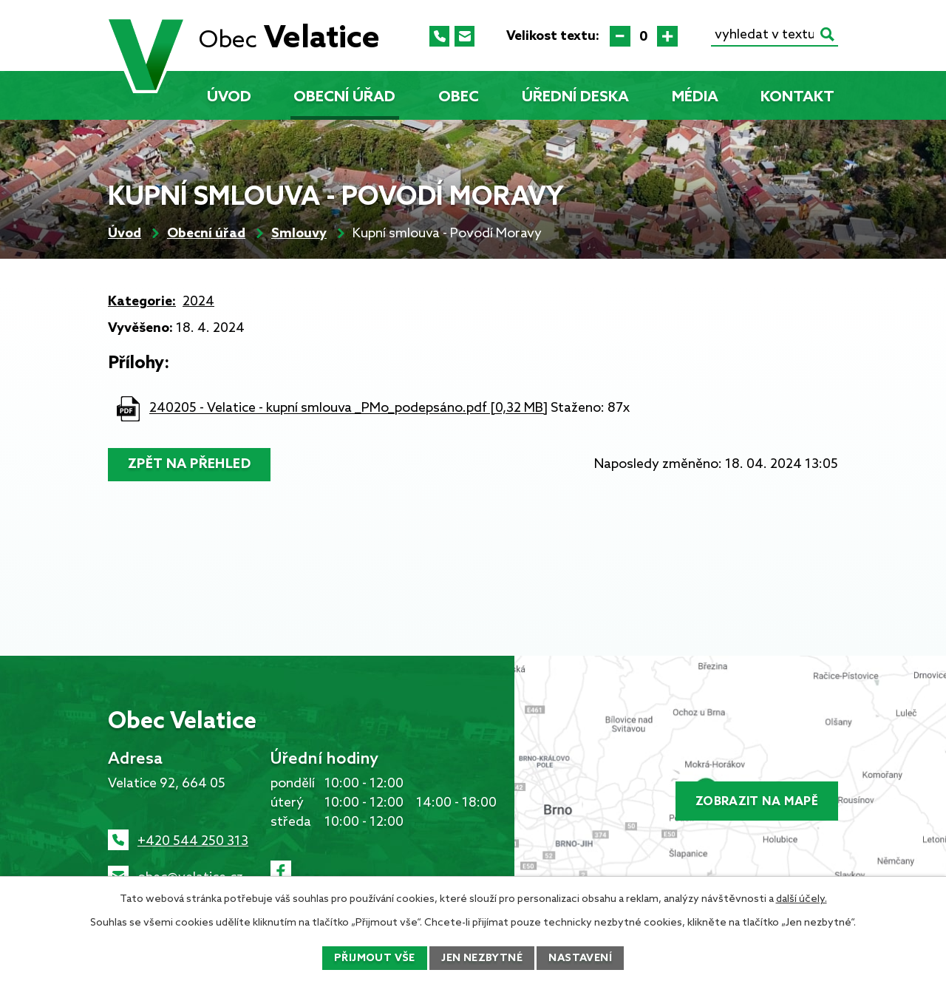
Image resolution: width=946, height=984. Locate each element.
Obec (458, 97)
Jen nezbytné (482, 958)
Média (695, 97)
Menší (620, 36)
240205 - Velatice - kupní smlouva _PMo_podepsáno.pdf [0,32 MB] (348, 409)
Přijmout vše (374, 958)
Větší (667, 36)
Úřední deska (575, 97)
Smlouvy (299, 233)
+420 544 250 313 (192, 841)
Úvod (229, 97)
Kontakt (797, 97)
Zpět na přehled (189, 464)
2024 (198, 301)
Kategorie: (142, 301)
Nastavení (580, 958)
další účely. (801, 899)
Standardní (643, 36)
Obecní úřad (344, 97)
